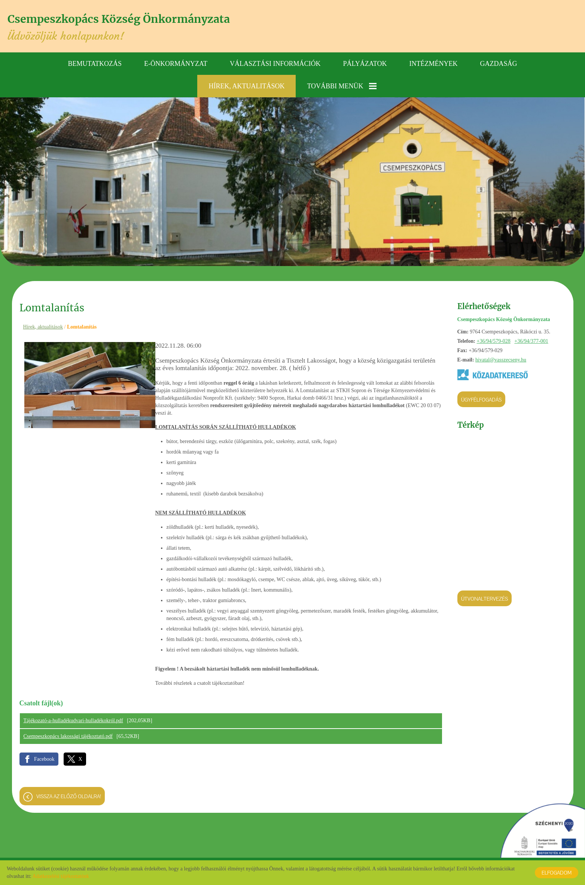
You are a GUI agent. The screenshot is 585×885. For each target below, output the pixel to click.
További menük (341, 84)
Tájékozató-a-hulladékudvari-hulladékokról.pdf (73, 721)
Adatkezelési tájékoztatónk (60, 876)
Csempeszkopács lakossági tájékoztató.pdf (68, 737)
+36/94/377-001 (531, 339)
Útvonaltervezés (484, 596)
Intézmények (433, 61)
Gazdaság (498, 61)
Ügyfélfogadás (481, 397)
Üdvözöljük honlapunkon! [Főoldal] (135, 27)
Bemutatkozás (95, 61)
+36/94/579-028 (493, 339)
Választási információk (275, 61)
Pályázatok (365, 61)
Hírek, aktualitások (246, 84)
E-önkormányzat (175, 61)
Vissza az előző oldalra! (68, 797)
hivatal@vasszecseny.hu (500, 358)
